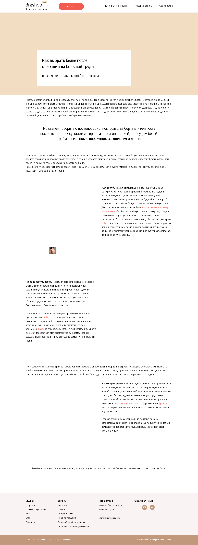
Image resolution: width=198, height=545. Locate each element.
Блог (28, 517)
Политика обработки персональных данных (153, 539)
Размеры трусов (106, 509)
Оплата (61, 509)
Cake (104, 223)
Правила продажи (67, 517)
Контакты (30, 513)
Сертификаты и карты (109, 517)
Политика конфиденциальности (73, 526)
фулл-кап (163, 403)
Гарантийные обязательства (71, 522)
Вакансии (30, 522)
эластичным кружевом (126, 403)
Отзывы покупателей (36, 509)
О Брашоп (30, 505)
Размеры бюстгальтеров (110, 505)
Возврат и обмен (66, 513)
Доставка (62, 505)
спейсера (47, 317)
